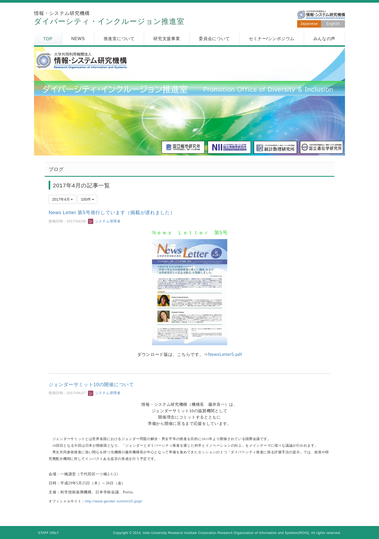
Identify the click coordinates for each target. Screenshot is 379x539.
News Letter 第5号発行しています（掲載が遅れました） (112, 212)
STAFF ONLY (48, 533)
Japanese (309, 23)
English (333, 23)
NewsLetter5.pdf (225, 354)
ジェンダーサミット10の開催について (91, 384)
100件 (87, 199)
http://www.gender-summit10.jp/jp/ (113, 501)
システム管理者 (104, 221)
